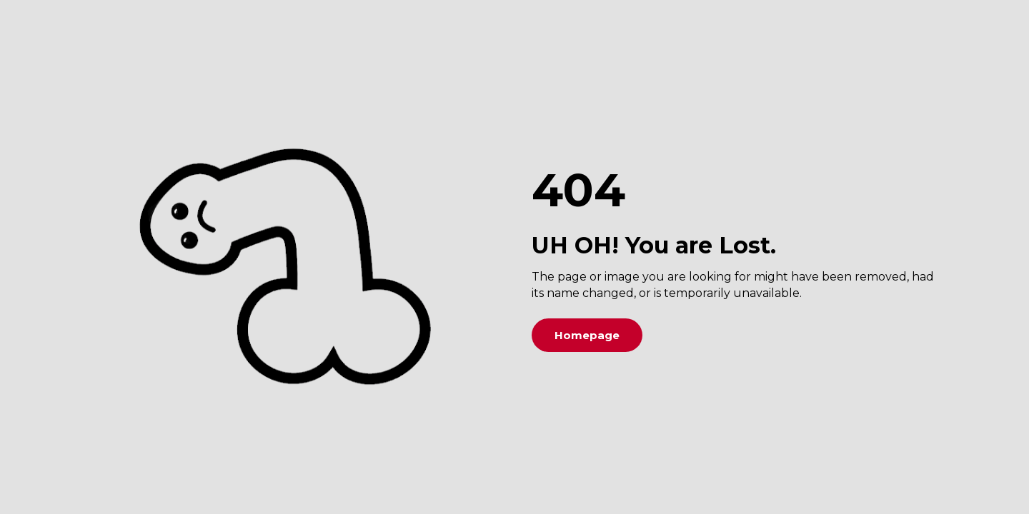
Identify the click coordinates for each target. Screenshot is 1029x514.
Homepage (587, 335)
